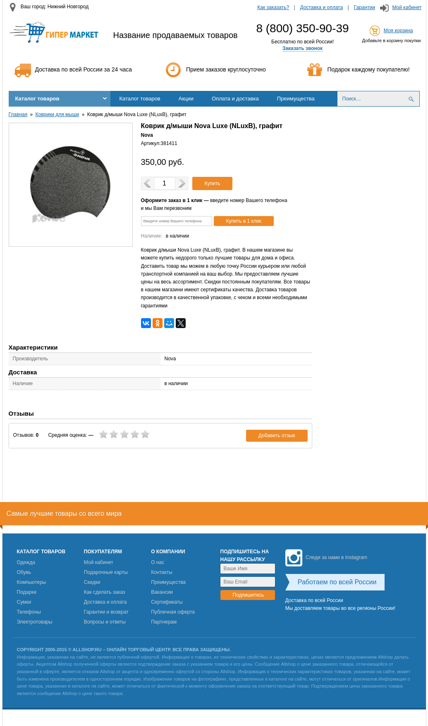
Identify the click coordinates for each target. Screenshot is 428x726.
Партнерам (164, 622)
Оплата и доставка (235, 98)
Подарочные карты (106, 572)
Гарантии (364, 7)
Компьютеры (31, 582)
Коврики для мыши (57, 114)
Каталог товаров (37, 98)
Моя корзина (398, 30)
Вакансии (162, 592)
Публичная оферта (173, 612)
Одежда (26, 562)
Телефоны (29, 612)
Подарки (26, 592)
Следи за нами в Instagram (326, 557)
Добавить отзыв (276, 435)
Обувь (24, 572)
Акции (186, 98)
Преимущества (296, 98)
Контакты (161, 572)
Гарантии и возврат (106, 612)
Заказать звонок (302, 48)
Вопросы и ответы (105, 622)
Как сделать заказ (104, 592)
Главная (18, 114)
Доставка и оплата (321, 7)
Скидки (92, 582)
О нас (157, 562)
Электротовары (35, 622)
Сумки (24, 602)
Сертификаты (167, 602)
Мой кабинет (406, 7)
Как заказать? (273, 7)
